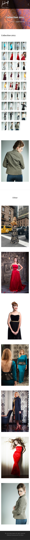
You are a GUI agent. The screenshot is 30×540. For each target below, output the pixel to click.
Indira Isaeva (12, 533)
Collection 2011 (20, 21)
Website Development (12, 535)
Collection (12, 21)
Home (6, 21)
